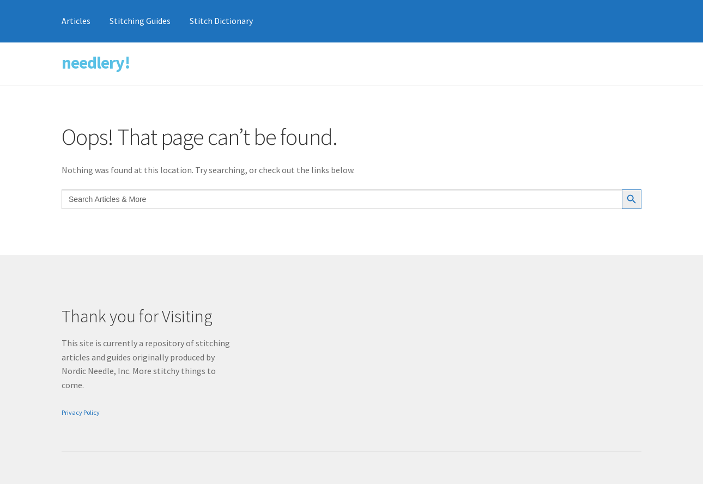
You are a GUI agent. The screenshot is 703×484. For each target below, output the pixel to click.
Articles (76, 20)
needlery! (96, 62)
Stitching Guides (140, 20)
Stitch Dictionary (221, 20)
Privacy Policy (81, 412)
